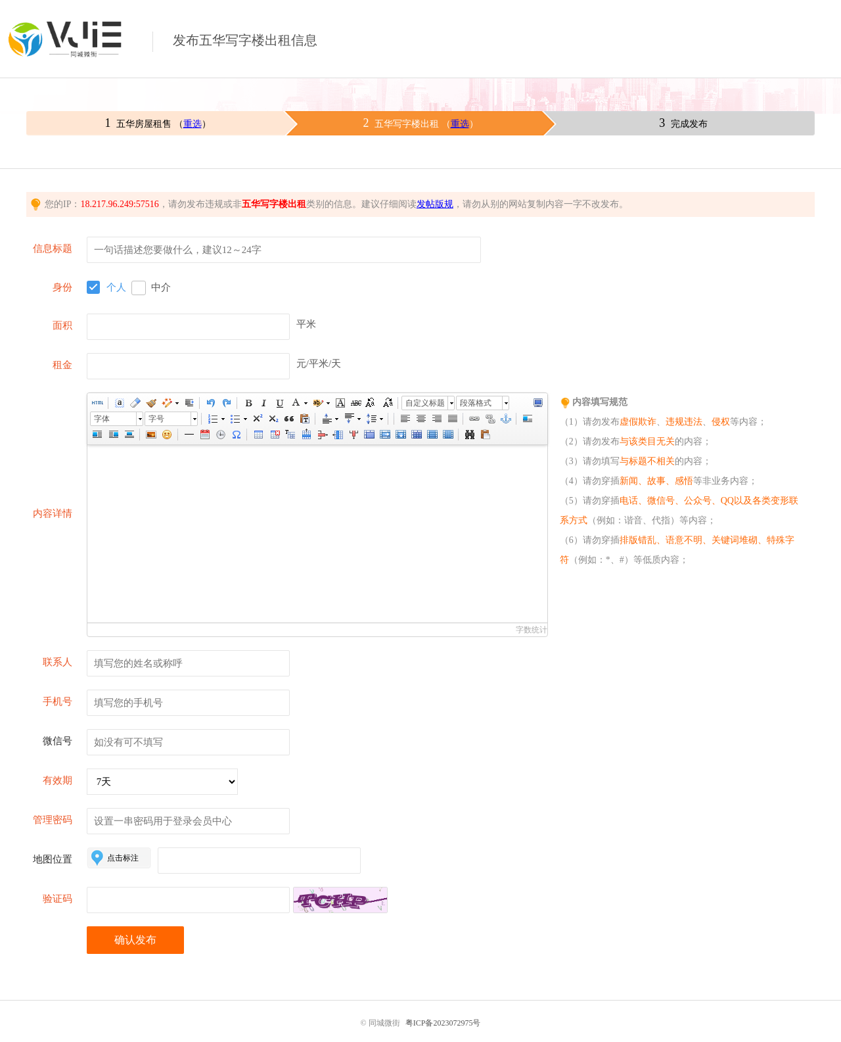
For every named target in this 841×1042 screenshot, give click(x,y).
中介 (161, 287)
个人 (116, 287)
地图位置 (52, 859)
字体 (102, 418)
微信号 (57, 741)
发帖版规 (435, 204)
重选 (192, 124)
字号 (156, 418)
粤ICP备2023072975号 (443, 1023)
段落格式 (475, 403)
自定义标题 (425, 403)
